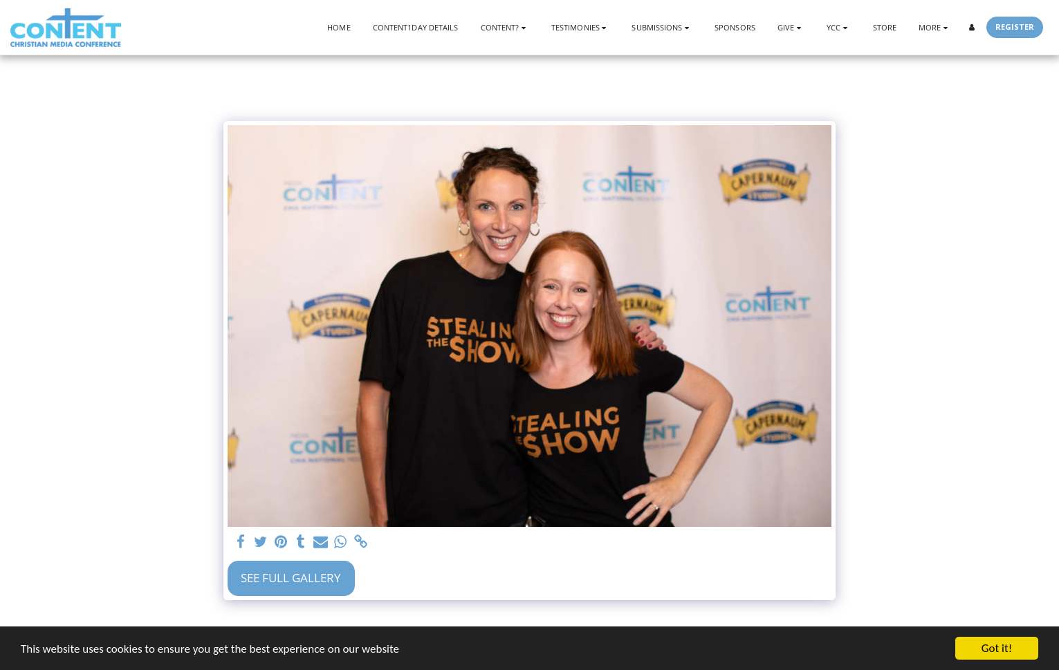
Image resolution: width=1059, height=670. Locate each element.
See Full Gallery (291, 578)
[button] (505, 27)
